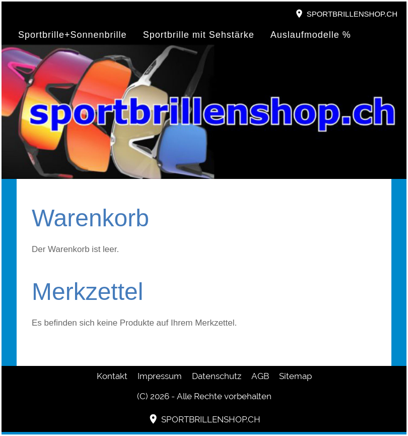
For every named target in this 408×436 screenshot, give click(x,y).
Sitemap (295, 376)
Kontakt (112, 376)
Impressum (160, 376)
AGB (260, 376)
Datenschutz (216, 376)
